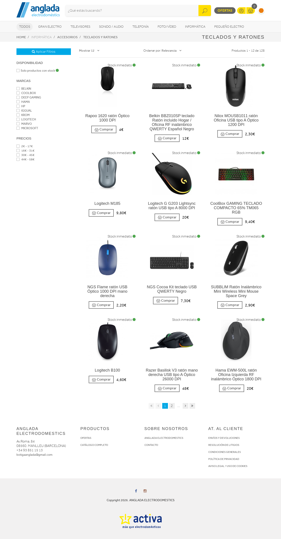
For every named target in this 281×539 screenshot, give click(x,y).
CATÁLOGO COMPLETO (94, 444)
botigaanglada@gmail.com (34, 455)
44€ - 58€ (25, 159)
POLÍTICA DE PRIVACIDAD (223, 459)
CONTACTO (151, 444)
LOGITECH (26, 119)
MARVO (24, 124)
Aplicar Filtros (43, 52)
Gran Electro (50, 27)
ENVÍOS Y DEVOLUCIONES (224, 437)
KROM (23, 115)
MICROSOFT (27, 128)
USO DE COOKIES (237, 466)
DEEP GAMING (28, 97)
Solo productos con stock (37, 71)
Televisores (80, 27)
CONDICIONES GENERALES (224, 452)
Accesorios (67, 37)
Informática (195, 27)
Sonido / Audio (111, 27)
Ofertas (225, 10)
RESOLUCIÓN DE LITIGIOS (223, 444)
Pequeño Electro (229, 27)
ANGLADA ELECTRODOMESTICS (163, 437)
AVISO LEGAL (216, 466)
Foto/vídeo (167, 27)
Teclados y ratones (100, 37)
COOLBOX (26, 93)
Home (21, 37)
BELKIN (23, 89)
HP (20, 106)
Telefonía (140, 27)
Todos (24, 27)
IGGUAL (24, 111)
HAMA (23, 102)
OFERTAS (85, 437)
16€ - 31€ (25, 150)
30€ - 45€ (25, 155)
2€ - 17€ (24, 146)
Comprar (103, 129)
